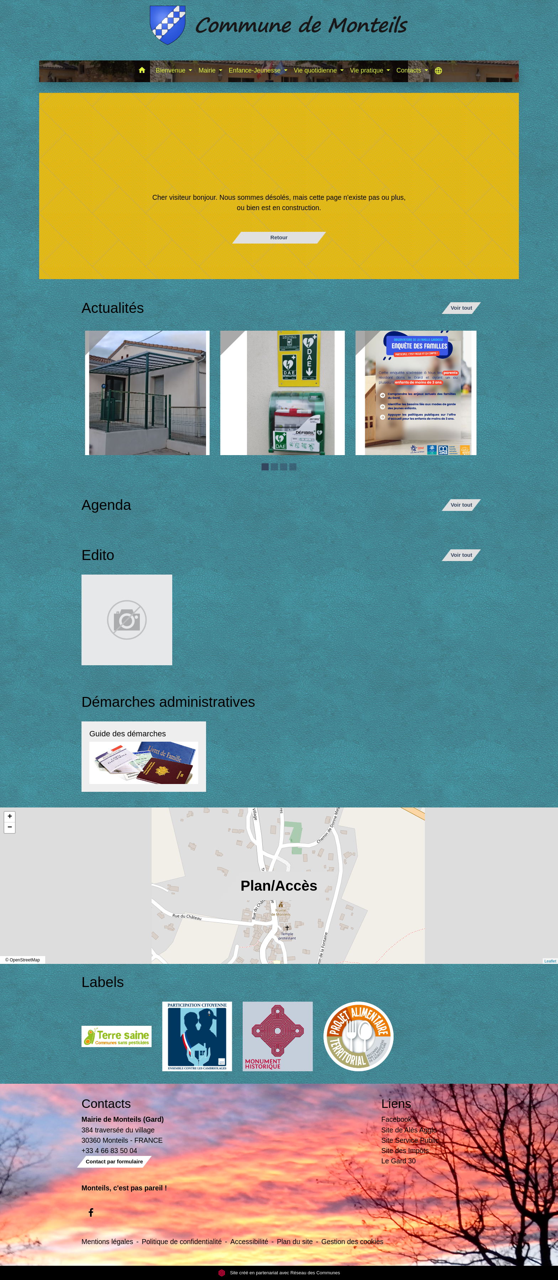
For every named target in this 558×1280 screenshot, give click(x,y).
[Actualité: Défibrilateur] (282, 393)
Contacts (106, 1103)
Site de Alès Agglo (409, 1130)
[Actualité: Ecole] (147, 393)
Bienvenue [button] (171, 70)
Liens (396, 1103)
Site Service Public (410, 1140)
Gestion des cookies (352, 1242)
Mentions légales (107, 1242)
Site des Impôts (405, 1150)
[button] (142, 71)
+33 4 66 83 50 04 (109, 1150)
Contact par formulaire (114, 1161)
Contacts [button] (409, 70)
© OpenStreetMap (22, 960)
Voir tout (461, 308)
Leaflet (550, 961)
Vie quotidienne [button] (316, 70)
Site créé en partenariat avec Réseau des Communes (279, 1272)
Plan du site (295, 1242)
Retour (279, 237)
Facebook (396, 1119)
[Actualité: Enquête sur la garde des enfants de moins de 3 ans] (418, 393)
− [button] (9, 827)
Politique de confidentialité (182, 1242)
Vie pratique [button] (367, 70)
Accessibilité (249, 1242)
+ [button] (9, 817)
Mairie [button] (208, 70)
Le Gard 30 (398, 1161)
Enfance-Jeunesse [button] (256, 70)
